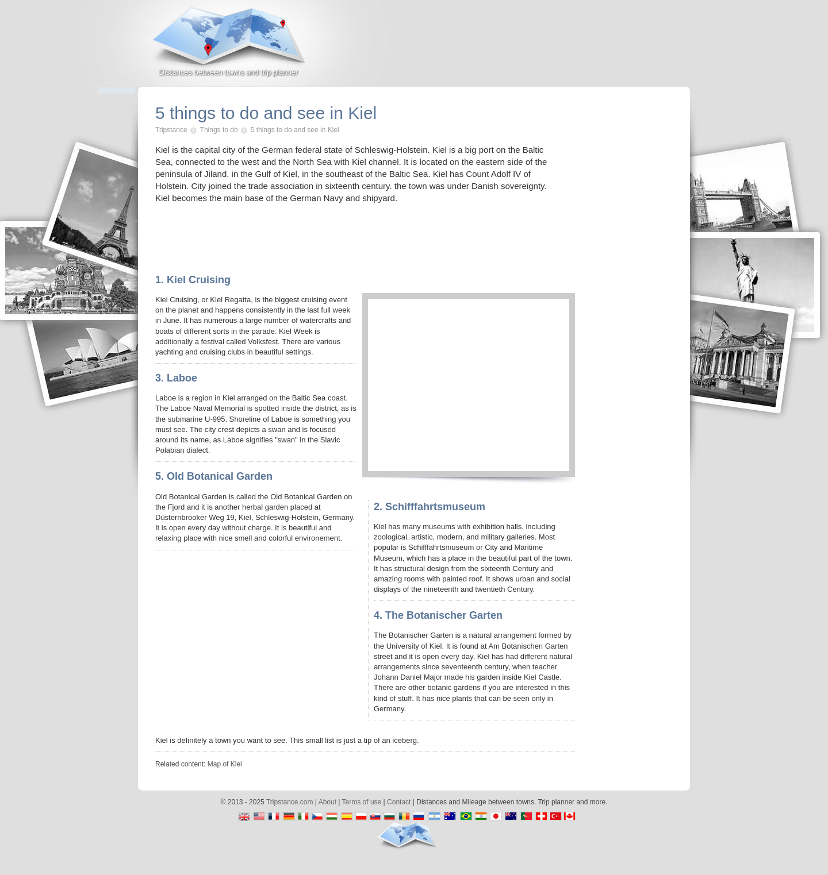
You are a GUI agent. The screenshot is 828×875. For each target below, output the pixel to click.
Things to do (219, 130)
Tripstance (171, 130)
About (327, 802)
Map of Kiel (225, 764)
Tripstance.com (289, 802)
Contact (399, 802)
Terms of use (362, 802)
